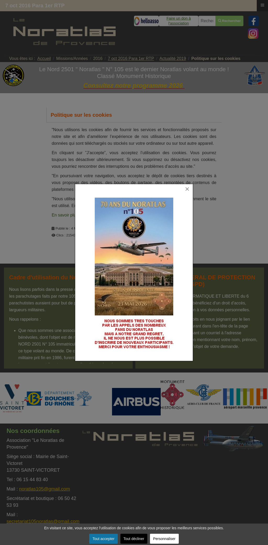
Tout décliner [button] (134, 539)
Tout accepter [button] (103, 539)
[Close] (192, 182)
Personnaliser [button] (164, 539)
